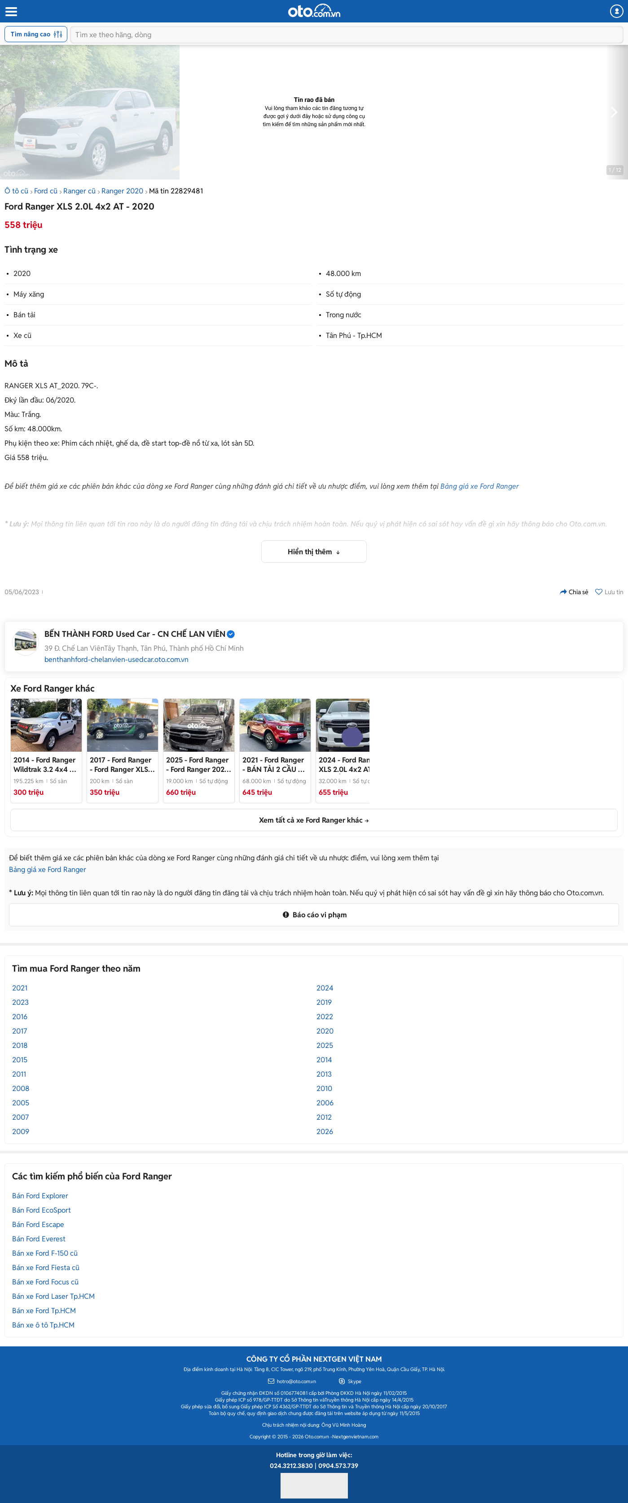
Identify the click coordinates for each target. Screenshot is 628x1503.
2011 (19, 1074)
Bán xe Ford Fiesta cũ (45, 1267)
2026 (324, 1131)
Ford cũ (45, 191)
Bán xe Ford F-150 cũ (45, 1253)
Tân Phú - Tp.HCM (354, 335)
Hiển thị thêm (311, 552)
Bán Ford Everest (39, 1239)
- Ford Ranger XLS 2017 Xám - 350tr (120, 764)
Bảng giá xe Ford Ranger (479, 486)
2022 (324, 1016)
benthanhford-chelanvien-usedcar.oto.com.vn (116, 659)
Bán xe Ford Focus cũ (45, 1282)
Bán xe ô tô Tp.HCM (43, 1325)
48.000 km (343, 273)
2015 (19, 1060)
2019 (324, 1002)
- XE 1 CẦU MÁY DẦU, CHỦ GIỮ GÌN (351, 764)
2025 (324, 1045)
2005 (20, 1103)
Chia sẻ (574, 592)
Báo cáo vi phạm (314, 915)
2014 (324, 1060)
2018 (20, 1045)
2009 (20, 1131)
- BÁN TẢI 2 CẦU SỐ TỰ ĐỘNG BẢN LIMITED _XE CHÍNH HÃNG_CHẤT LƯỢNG (275, 764)
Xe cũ (22, 335)
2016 (19, 1016)
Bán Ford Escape (38, 1224)
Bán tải (24, 315)
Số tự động (343, 294)
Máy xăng (28, 294)
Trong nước (343, 315)
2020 (22, 273)
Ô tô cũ (16, 191)
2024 (325, 988)
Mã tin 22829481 (176, 191)
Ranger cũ (79, 191)
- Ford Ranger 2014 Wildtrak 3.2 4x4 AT (45, 764)
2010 (324, 1088)
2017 (19, 1031)
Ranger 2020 (122, 191)
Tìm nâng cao (36, 34)
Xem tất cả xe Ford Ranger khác (311, 820)
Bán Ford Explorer (40, 1196)
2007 (20, 1117)
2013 (324, 1074)
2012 (324, 1117)
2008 (21, 1088)
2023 (20, 1002)
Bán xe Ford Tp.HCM (44, 1310)
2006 (325, 1103)
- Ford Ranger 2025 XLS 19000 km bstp (198, 764)
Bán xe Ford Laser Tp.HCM (53, 1296)
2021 (19, 988)
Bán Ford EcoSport (41, 1210)
